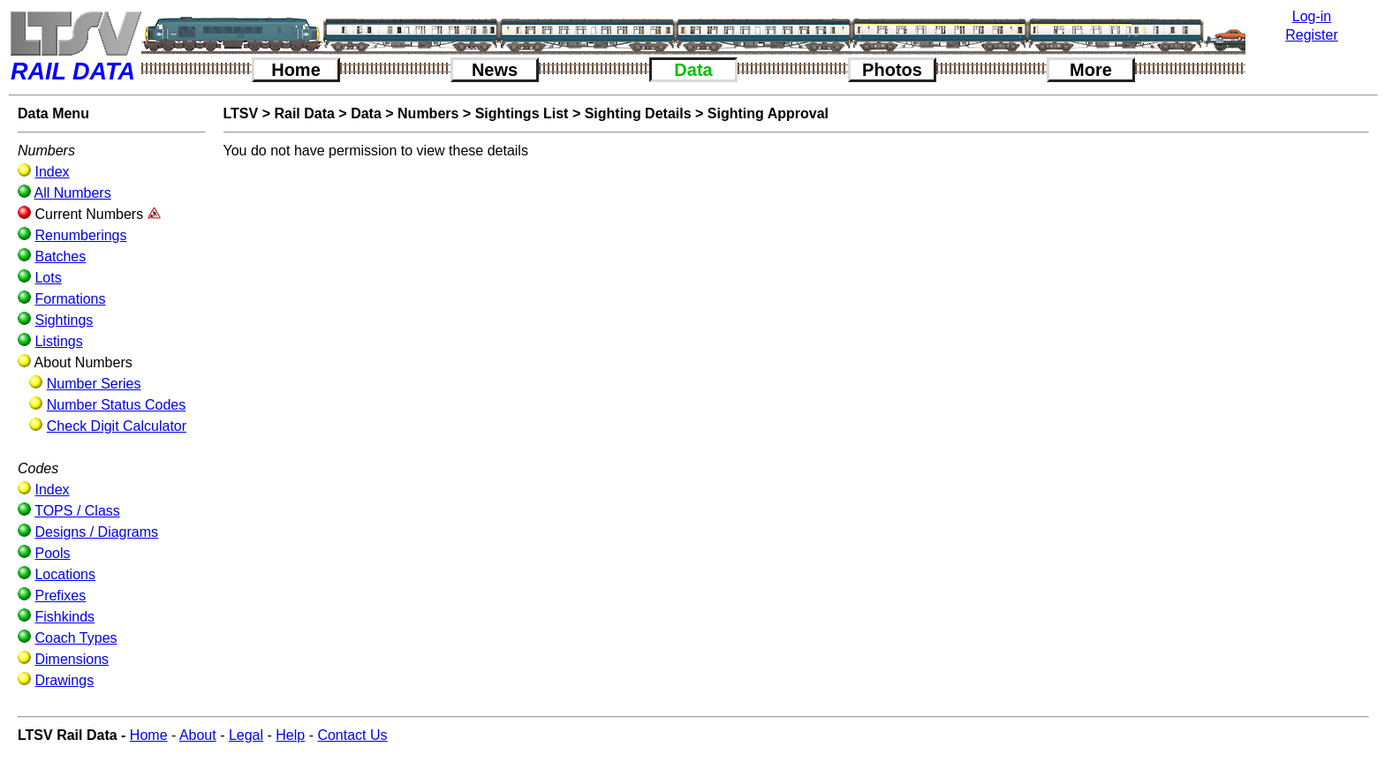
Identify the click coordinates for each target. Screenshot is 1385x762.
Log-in (1311, 16)
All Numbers (72, 192)
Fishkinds (64, 616)
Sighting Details (638, 113)
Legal (246, 735)
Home (296, 69)
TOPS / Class (77, 510)
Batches (60, 256)
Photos (892, 69)
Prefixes (60, 595)
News (495, 69)
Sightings (63, 320)
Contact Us (352, 735)
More (1091, 69)
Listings (58, 341)
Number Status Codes (116, 404)
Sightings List (522, 113)
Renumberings (80, 235)
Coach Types (75, 637)
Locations (64, 574)
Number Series (94, 383)
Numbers (427, 113)
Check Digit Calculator (116, 426)
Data (693, 69)
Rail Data (304, 113)
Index (51, 171)
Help (290, 735)
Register (1311, 34)
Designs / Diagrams (96, 531)
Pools (52, 553)
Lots (47, 277)
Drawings (64, 680)
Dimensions (71, 659)
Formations (69, 298)
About (197, 735)
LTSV (241, 113)
